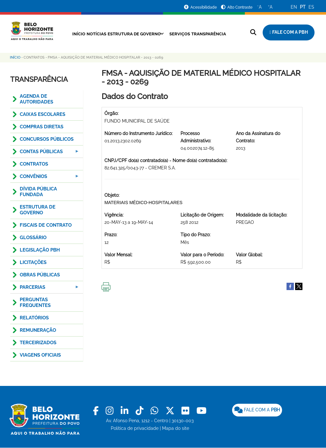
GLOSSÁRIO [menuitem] (33, 237)
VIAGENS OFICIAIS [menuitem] (40, 355)
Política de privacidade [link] (135, 428)
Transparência (147, 41)
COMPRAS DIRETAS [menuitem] (41, 127)
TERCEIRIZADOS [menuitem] (38, 342)
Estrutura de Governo (153, 33)
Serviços (204, 33)
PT (303, 7)
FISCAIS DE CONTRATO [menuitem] (46, 225)
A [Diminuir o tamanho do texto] (259, 7)
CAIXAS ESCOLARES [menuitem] (42, 114)
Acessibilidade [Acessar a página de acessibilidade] (204, 7)
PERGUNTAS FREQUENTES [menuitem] (35, 302)
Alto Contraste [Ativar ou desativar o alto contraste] (239, 7)
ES (311, 7)
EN (294, 7)
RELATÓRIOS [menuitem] (34, 318)
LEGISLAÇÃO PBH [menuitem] (40, 250)
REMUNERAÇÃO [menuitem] (38, 330)
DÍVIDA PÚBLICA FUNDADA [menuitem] (38, 191)
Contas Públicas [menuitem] (45, 153)
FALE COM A (257, 409)
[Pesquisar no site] (253, 32)
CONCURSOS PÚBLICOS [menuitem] (47, 139)
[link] (97, 411)
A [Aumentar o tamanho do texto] (270, 7)
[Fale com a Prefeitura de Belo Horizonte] (288, 32)
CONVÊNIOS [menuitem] (45, 178)
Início (87, 33)
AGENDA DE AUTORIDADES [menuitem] (36, 99)
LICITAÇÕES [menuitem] (33, 262)
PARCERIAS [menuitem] (45, 289)
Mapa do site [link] (175, 428)
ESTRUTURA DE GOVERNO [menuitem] (37, 210)
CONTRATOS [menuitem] (34, 164)
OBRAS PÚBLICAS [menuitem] (40, 275)
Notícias (109, 33)
